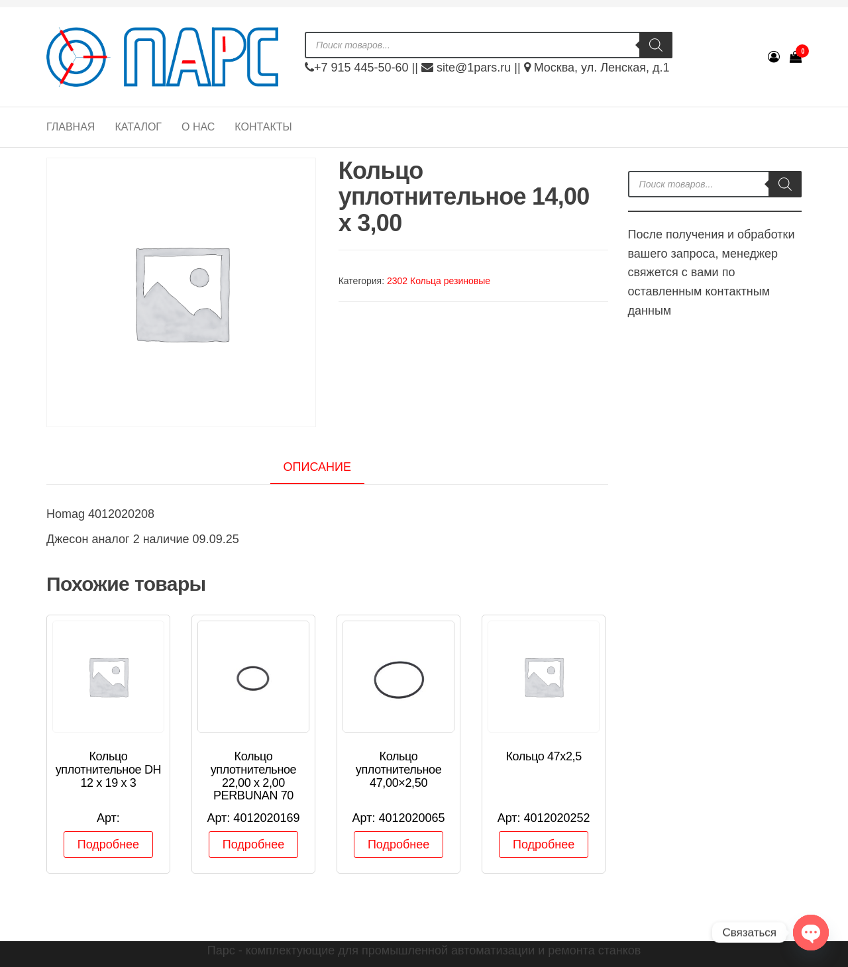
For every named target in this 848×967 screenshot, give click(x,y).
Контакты (263, 126)
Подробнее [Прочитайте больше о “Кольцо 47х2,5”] (543, 844)
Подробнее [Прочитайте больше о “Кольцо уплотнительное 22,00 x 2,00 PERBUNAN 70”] (253, 844)
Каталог (138, 126)
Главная (70, 126)
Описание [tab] (317, 467)
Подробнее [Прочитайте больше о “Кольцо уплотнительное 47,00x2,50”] (398, 844)
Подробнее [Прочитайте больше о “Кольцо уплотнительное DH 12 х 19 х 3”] (108, 844)
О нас (198, 126)
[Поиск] (655, 45)
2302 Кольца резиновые (438, 281)
